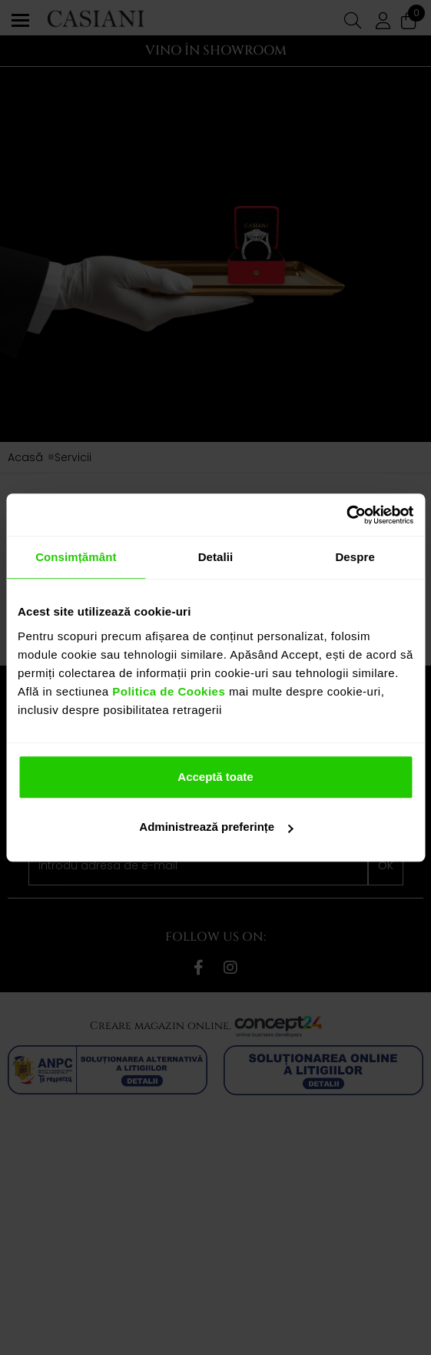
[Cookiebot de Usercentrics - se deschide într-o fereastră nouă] (346, 515)
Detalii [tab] (216, 556)
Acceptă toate (215, 776)
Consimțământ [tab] (75, 556)
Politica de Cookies (167, 691)
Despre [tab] (354, 556)
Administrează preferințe (216, 826)
